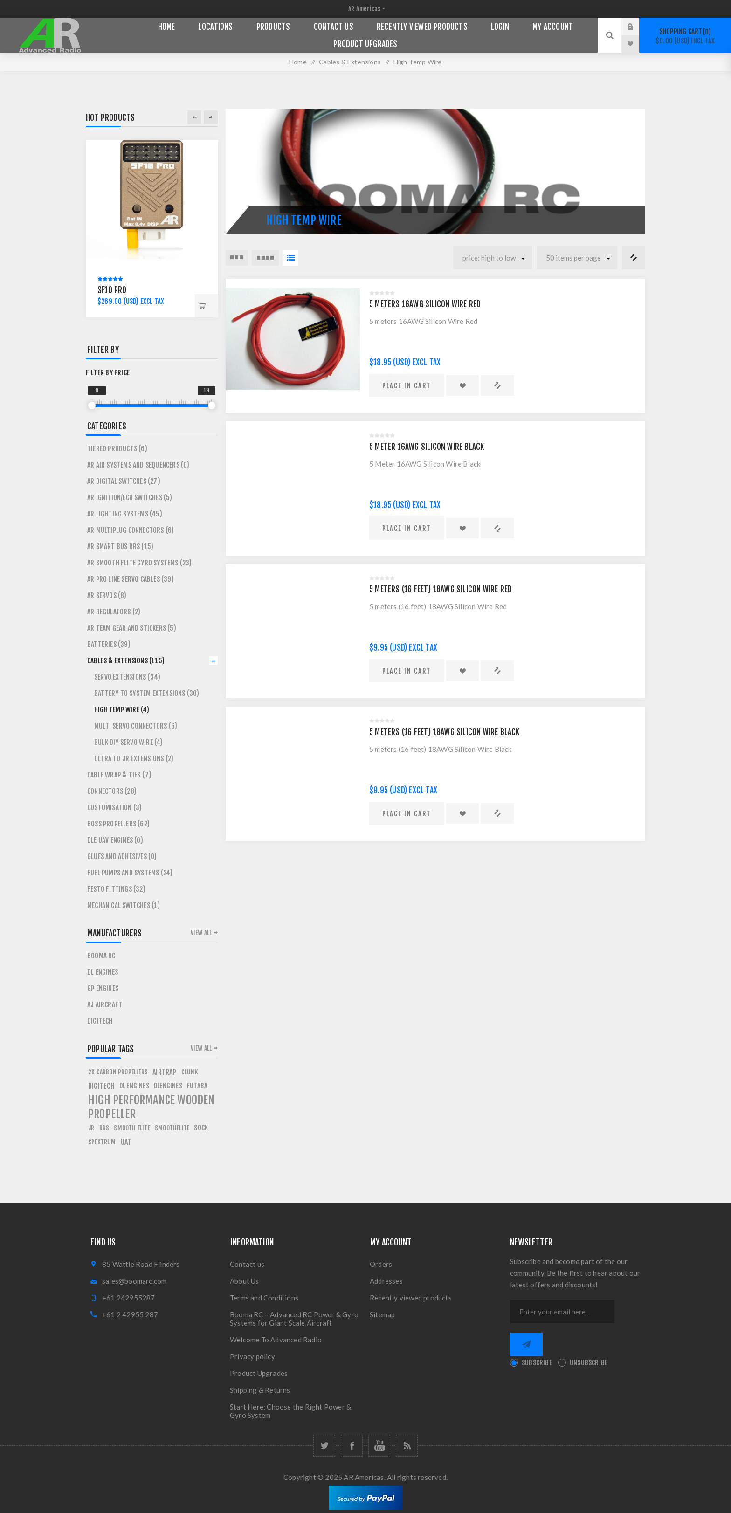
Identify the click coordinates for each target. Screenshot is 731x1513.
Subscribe (537, 1362)
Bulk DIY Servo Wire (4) (128, 742)
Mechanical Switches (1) (123, 905)
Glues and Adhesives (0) (122, 856)
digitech (101, 1086)
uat (126, 1142)
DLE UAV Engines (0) (115, 840)
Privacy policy (252, 1356)
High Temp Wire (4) (122, 709)
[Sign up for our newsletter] (562, 1311)
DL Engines (102, 972)
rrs (104, 1128)
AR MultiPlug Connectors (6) (130, 530)
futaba (197, 1085)
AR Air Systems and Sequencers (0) (138, 465)
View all (201, 932)
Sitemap (382, 1314)
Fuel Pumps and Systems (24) (129, 872)
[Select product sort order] (492, 257)
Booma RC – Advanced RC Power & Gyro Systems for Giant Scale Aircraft (294, 1318)
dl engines (134, 1085)
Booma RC (101, 955)
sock (201, 1127)
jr (91, 1128)
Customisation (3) (114, 807)
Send (526, 1344)
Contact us (247, 1264)
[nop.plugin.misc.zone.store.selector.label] (366, 9)
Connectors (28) (112, 791)
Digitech (100, 1021)
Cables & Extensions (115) (126, 660)
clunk (189, 1072)
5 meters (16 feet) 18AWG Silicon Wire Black (444, 732)
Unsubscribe (588, 1362)
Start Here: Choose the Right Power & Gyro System (290, 1411)
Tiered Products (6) (117, 448)
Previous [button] (194, 117)
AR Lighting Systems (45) (124, 513)
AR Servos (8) (107, 595)
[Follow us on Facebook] (352, 1446)
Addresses (386, 1281)
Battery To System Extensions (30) (147, 693)
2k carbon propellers (118, 1072)
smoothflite (172, 1128)
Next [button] (211, 117)
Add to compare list (497, 385)
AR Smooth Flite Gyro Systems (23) (139, 562)
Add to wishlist (462, 385)
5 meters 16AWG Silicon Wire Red (425, 304)
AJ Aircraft (104, 1004)
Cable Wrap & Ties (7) (119, 774)
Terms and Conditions (264, 1297)
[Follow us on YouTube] (379, 1446)
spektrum (102, 1142)
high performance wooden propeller (151, 1107)
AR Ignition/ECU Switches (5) (129, 497)
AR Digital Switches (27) (123, 481)
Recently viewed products (411, 1297)
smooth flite (132, 1128)
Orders (381, 1264)
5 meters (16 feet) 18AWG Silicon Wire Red (440, 589)
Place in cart (406, 386)
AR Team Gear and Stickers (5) (131, 628)
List (290, 258)
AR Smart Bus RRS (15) (120, 546)
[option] (152, 228)
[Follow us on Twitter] (324, 1446)
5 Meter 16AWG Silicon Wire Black (426, 447)
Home (298, 62)
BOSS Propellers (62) (118, 823)
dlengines (168, 1085)
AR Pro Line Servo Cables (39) (130, 579)
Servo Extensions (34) (127, 677)
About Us (244, 1281)
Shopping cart (685, 36)
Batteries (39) (109, 644)
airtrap (164, 1072)
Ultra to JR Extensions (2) (133, 758)
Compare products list (633, 257)
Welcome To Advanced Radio (276, 1339)
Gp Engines (102, 988)
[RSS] (407, 1446)
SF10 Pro (112, 290)
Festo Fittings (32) (116, 889)
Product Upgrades (259, 1373)
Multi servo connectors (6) (135, 726)
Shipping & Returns (260, 1390)
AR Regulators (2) (113, 611)
